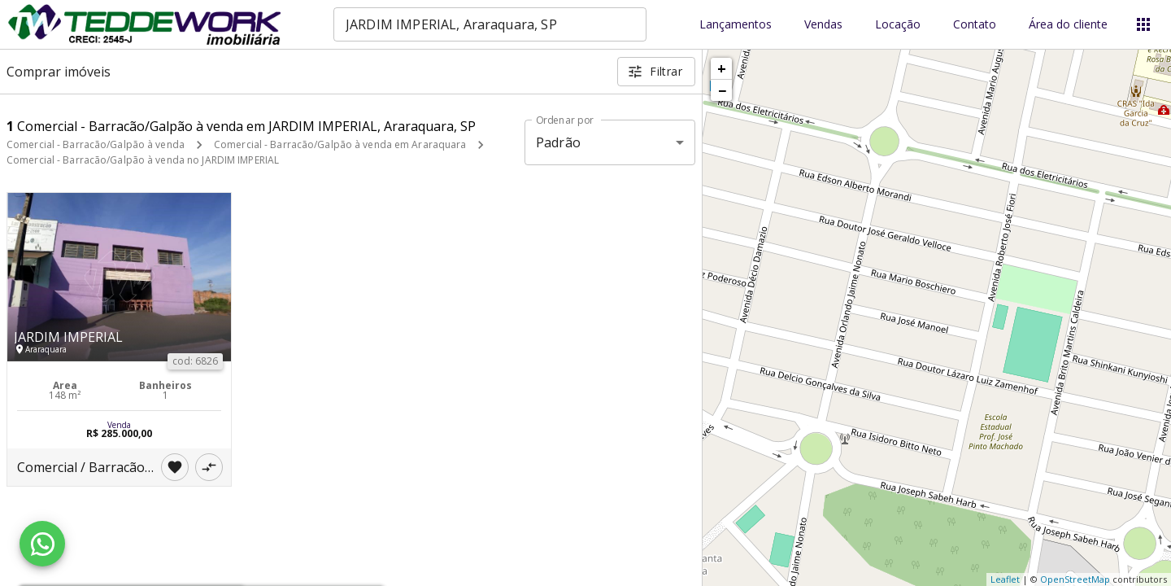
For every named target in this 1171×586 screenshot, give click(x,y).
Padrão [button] (558, 142)
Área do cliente (1068, 25)
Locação (898, 25)
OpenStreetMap (1075, 579)
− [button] (722, 90)
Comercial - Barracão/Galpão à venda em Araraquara (340, 144)
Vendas (823, 25)
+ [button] (721, 68)
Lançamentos (735, 25)
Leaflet (1005, 579)
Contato (974, 25)
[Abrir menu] (1143, 24)
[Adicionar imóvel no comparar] (209, 467)
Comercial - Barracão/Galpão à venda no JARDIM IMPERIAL (143, 160)
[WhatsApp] (42, 543)
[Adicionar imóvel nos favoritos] (175, 467)
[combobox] (489, 24)
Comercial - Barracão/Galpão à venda (96, 144)
